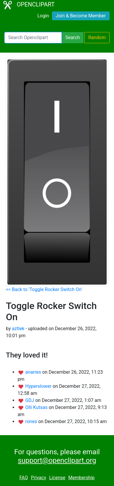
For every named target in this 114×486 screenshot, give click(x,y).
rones (31, 421)
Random (97, 37)
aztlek (18, 328)
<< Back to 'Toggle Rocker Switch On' (44, 289)
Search (72, 37)
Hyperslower (39, 386)
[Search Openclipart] (33, 37)
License (57, 477)
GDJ (30, 400)
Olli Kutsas (37, 407)
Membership (81, 477)
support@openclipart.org (57, 460)
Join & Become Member (81, 16)
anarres (33, 372)
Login (43, 16)
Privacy (38, 477)
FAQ (23, 477)
